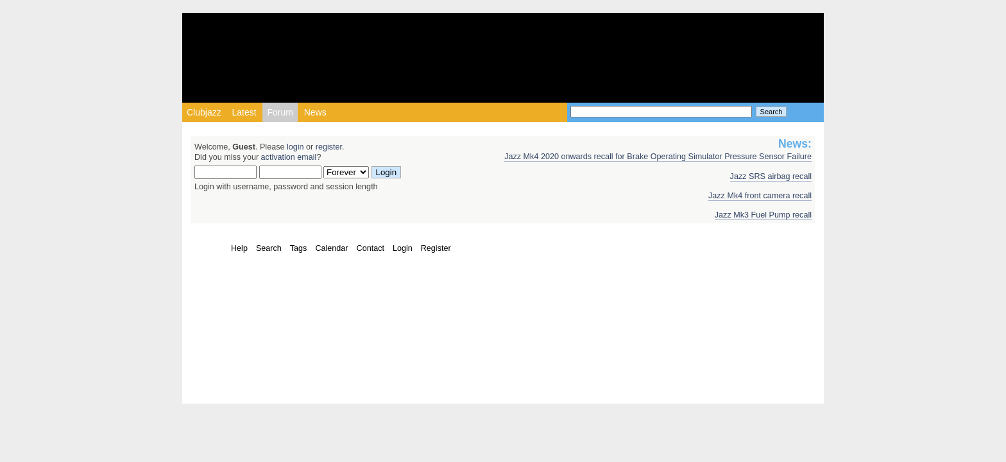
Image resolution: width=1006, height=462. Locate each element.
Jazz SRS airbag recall (771, 176)
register (329, 146)
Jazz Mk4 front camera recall (760, 195)
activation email (289, 157)
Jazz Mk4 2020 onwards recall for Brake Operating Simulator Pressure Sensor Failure (658, 156)
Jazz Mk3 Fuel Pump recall (763, 214)
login (295, 146)
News (315, 112)
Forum (280, 112)
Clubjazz (204, 112)
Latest (244, 112)
